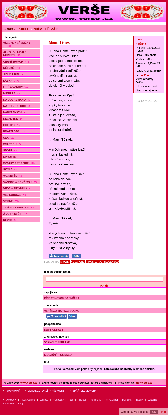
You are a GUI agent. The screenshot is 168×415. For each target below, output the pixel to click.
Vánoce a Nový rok (20, 182)
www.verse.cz (28, 382)
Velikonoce (14, 194)
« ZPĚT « (10, 29)
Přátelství (14, 131)
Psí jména (95, 399)
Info (163, 411)
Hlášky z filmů (28, 399)
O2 (100, 261)
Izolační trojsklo (58, 355)
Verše (23, 29)
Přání (71, 399)
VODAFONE (78, 261)
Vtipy (20, 403)
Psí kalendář (111, 399)
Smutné (12, 144)
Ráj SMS (127, 399)
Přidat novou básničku (61, 298)
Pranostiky (58, 399)
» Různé (141, 43)
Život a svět (15, 213)
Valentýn (12, 175)
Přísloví (82, 399)
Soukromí (13, 390)
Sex (8, 137)
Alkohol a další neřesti (15, 54)
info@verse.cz (143, 382)
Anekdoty (11, 399)
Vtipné (11, 201)
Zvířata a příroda (19, 207)
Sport (10, 150)
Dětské (11, 68)
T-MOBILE (91, 261)
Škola (10, 169)
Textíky (139, 399)
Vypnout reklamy (57, 342)
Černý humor (16, 61)
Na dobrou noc (17, 106)
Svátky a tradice (19, 163)
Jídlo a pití (13, 74)
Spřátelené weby (85, 390)
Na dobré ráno (16, 99)
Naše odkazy (53, 329)
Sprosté (11, 156)
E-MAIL (64, 261)
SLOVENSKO (111, 261)
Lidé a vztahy (15, 87)
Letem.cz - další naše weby (46, 390)
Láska (11, 80)
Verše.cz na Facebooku (61, 310)
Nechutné (12, 118)
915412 (145, 74)
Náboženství (15, 112)
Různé (10, 220)
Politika (12, 125)
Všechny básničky (16, 44)
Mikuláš (12, 93)
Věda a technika (16, 188)
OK (154, 412)
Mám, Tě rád (45, 29)
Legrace (44, 399)
